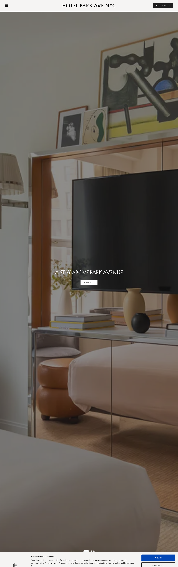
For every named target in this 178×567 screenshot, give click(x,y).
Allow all (158, 545)
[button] (6, 5)
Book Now (88, 282)
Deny (158, 561)
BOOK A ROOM (163, 5)
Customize (35, 560)
